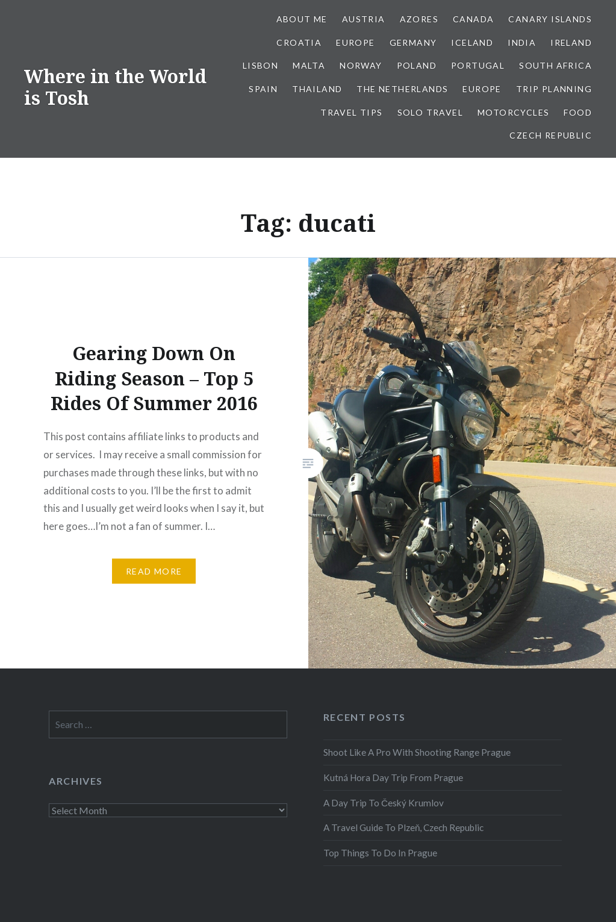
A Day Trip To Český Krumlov (383, 802)
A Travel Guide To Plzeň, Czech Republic (403, 827)
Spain (263, 89)
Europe (355, 42)
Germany (413, 42)
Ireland (571, 42)
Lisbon (260, 65)
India (522, 42)
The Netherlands (402, 89)
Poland (417, 65)
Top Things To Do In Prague (380, 852)
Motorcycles (513, 112)
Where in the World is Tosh (115, 87)
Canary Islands (550, 19)
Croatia (299, 42)
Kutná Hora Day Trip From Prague (393, 777)
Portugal (478, 65)
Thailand (317, 89)
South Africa (555, 65)
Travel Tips (351, 112)
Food (578, 112)
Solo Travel (430, 112)
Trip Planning (554, 89)
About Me (302, 19)
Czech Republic (550, 135)
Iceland (472, 42)
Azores (419, 19)
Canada (473, 19)
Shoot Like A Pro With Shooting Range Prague (417, 752)
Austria (363, 19)
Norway (361, 65)
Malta (309, 65)
